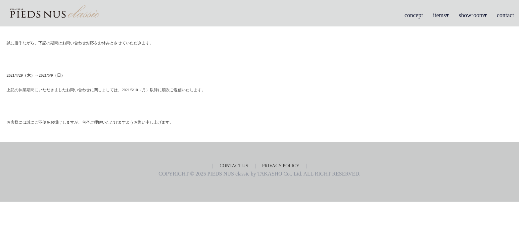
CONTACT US (234, 165)
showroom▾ (473, 15)
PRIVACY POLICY (281, 165)
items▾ (441, 15)
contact (505, 15)
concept (413, 15)
